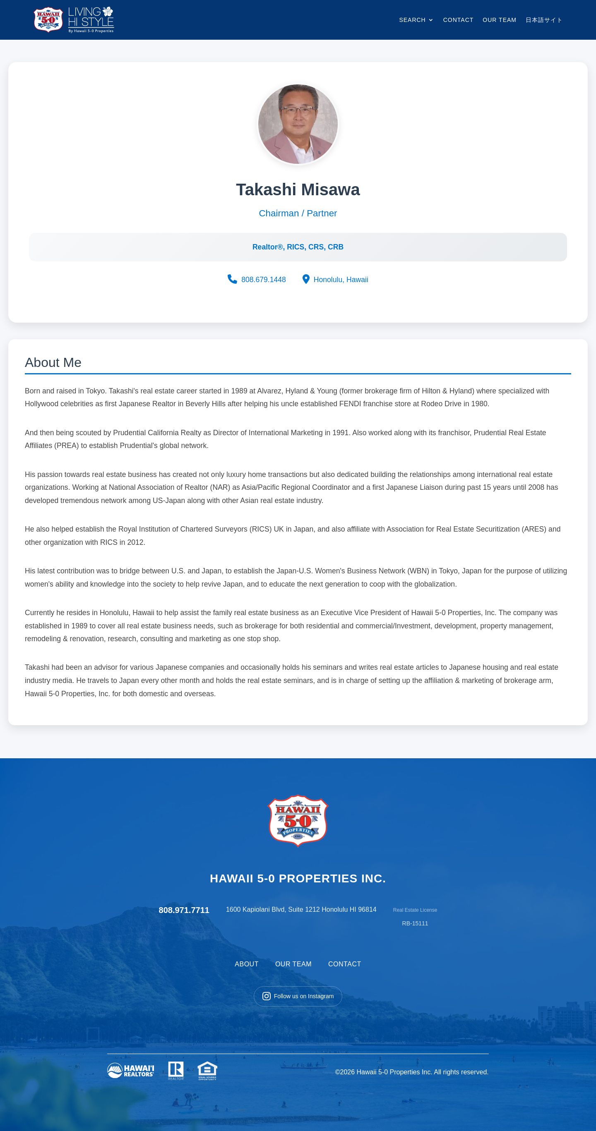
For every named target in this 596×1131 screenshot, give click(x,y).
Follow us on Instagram (298, 996)
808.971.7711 (184, 910)
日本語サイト (544, 20)
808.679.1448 (257, 279)
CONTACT (458, 20)
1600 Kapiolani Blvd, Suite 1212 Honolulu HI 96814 (301, 909)
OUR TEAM (500, 20)
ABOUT (247, 964)
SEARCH (412, 20)
